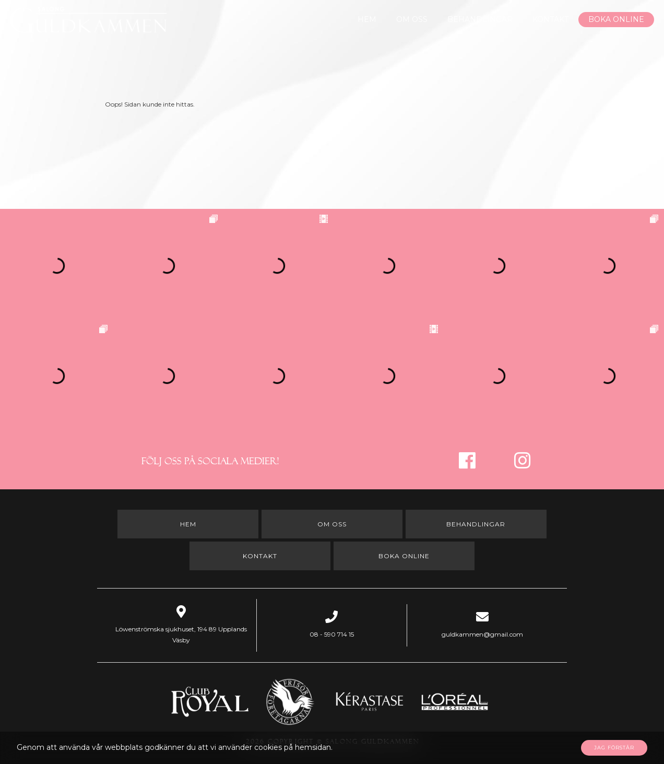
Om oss (412, 19)
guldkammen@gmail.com (482, 634)
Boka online (616, 19)
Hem (367, 19)
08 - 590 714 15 (332, 634)
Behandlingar (480, 19)
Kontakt (550, 19)
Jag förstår (614, 747)
